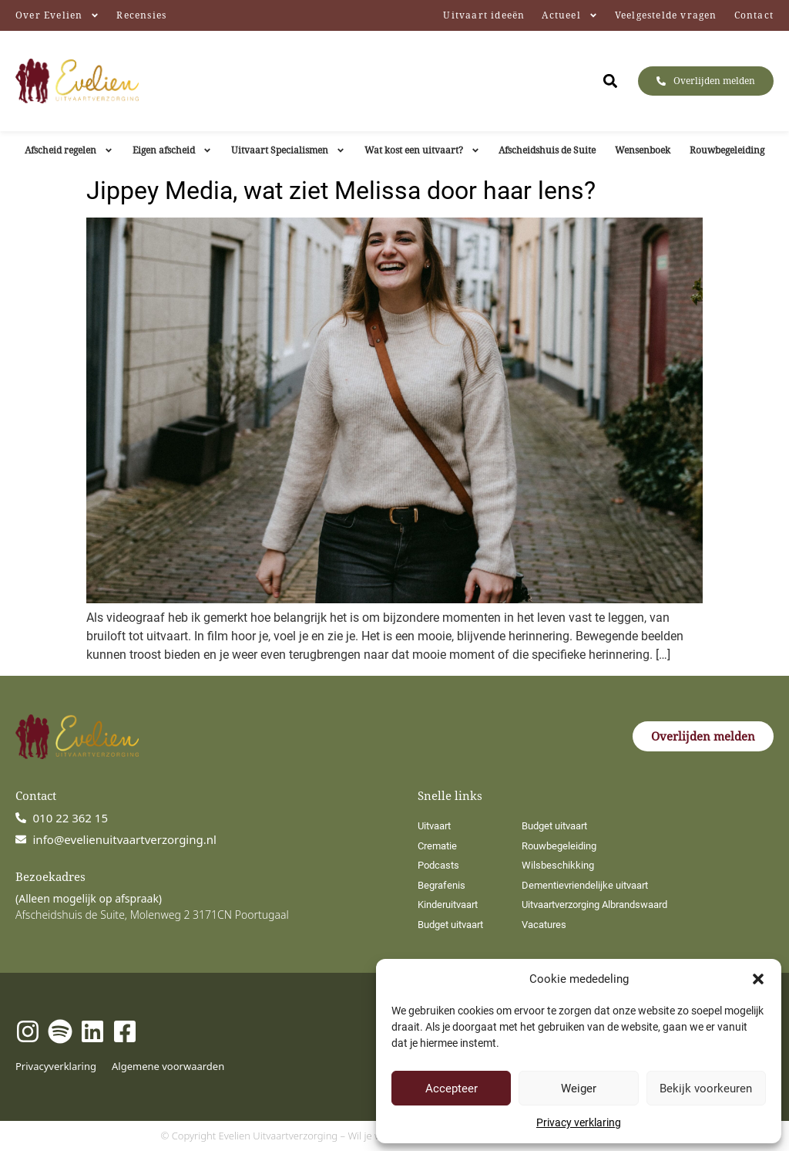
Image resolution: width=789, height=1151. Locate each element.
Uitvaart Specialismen (288, 150)
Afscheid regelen (69, 150)
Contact (754, 15)
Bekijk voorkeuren (706, 1088)
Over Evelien (57, 15)
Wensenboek (642, 150)
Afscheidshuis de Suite (547, 150)
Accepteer (451, 1088)
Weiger (578, 1088)
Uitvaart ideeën (484, 15)
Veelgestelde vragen (666, 15)
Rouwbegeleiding (727, 150)
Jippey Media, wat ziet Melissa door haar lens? (341, 190)
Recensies (141, 15)
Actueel (569, 15)
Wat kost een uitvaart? (422, 150)
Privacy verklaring (578, 1122)
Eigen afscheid (172, 150)
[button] (758, 979)
